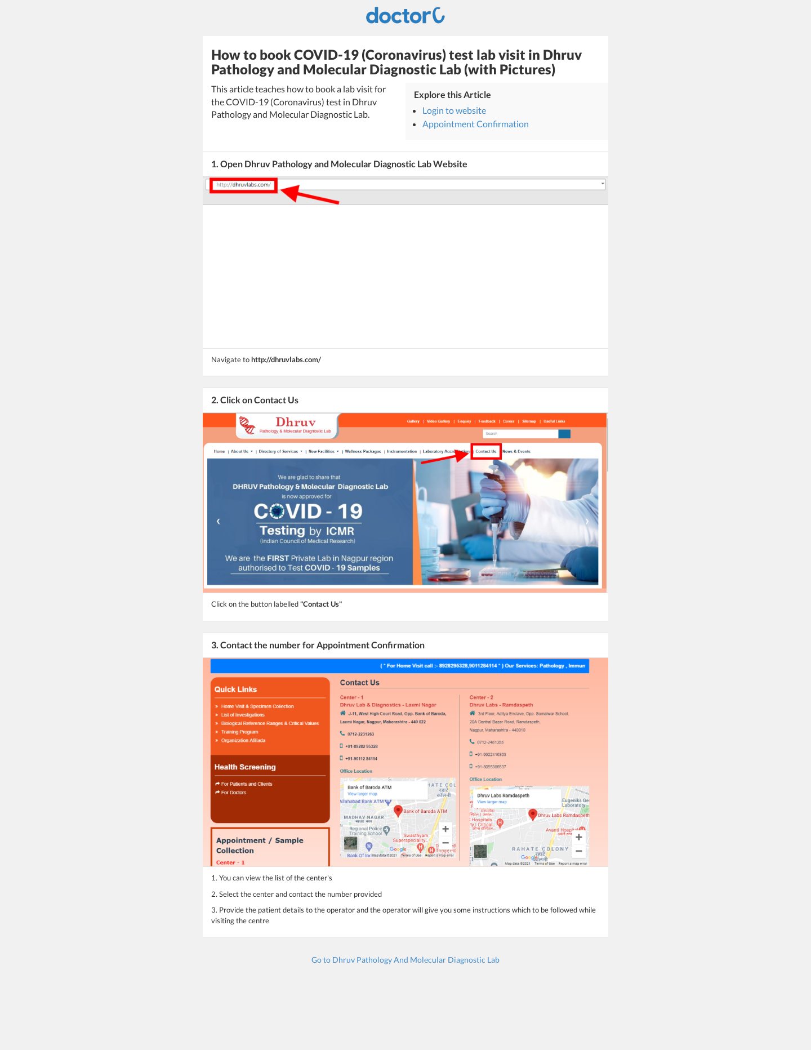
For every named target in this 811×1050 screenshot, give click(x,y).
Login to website (454, 110)
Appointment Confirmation (475, 123)
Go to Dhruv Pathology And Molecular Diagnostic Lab (405, 959)
